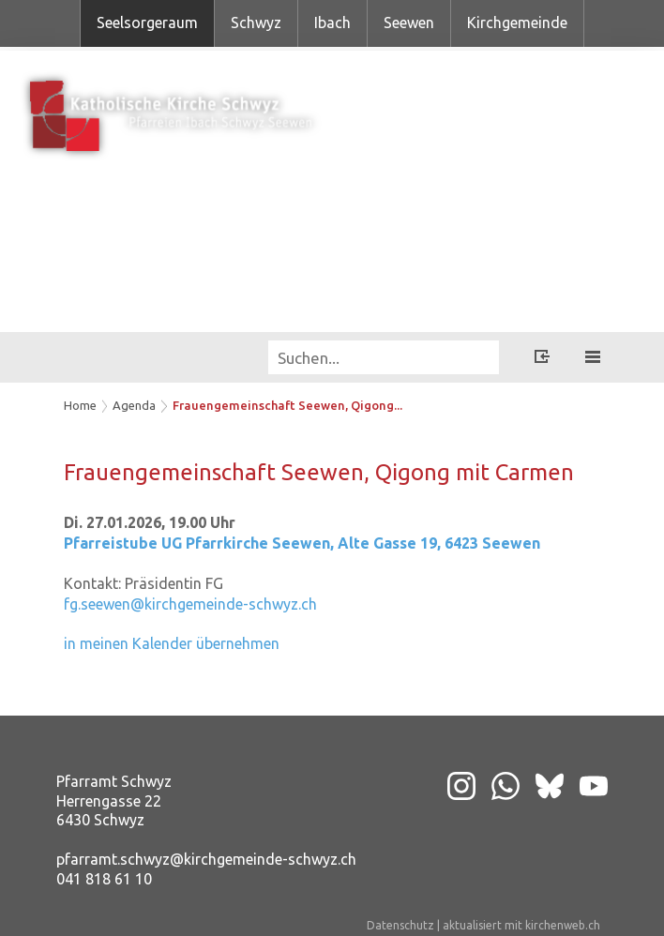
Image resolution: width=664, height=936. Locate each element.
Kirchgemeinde (517, 22)
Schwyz (256, 22)
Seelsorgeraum (147, 22)
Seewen (409, 22)
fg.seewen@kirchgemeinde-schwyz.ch (190, 604)
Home (80, 405)
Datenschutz (400, 925)
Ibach (332, 22)
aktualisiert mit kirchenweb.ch (521, 925)
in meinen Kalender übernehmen (171, 643)
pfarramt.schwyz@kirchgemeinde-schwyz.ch (206, 859)
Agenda (134, 405)
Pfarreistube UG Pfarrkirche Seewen (302, 543)
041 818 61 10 (104, 878)
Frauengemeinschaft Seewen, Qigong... (287, 405)
